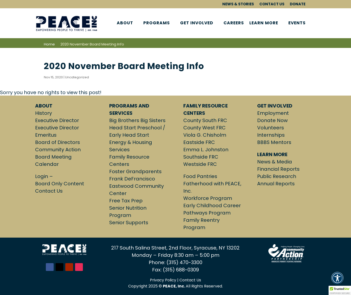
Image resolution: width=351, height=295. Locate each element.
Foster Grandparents (135, 171)
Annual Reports (276, 183)
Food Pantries (200, 176)
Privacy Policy (163, 280)
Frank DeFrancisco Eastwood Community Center (136, 186)
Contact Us (49, 191)
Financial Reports (278, 169)
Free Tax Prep (126, 200)
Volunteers (270, 127)
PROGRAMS (156, 23)
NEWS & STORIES (238, 4)
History (43, 113)
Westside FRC (200, 164)
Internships (271, 135)
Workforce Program (207, 198)
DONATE (297, 4)
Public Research (276, 176)
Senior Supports (128, 222)
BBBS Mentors (274, 142)
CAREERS (234, 23)
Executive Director (57, 120)
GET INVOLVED (196, 23)
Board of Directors (57, 142)
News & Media (274, 161)
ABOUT (125, 23)
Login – (44, 176)
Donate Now (272, 120)
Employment (273, 113)
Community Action (58, 149)
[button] (337, 281)
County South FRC (205, 120)
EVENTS (297, 23)
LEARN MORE (263, 23)
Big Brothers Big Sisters (137, 120)
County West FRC (204, 127)
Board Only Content (59, 183)
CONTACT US (271, 4)
